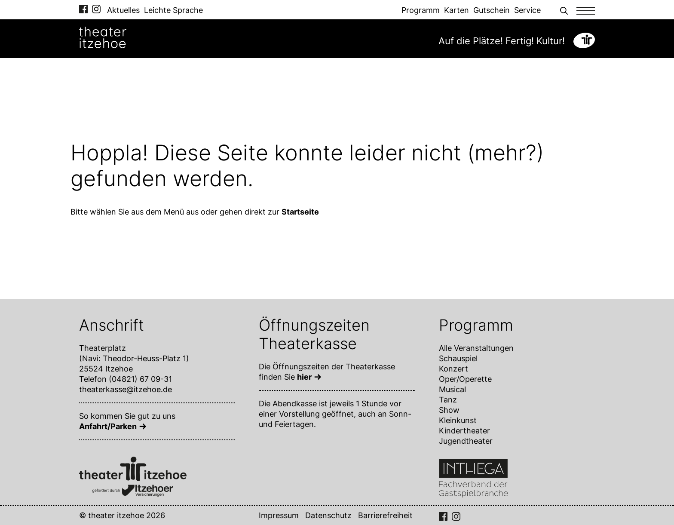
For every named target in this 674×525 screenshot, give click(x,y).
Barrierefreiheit (385, 515)
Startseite (300, 211)
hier (304, 376)
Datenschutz (328, 515)
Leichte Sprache (173, 10)
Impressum (279, 515)
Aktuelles (123, 10)
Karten (456, 10)
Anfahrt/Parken (108, 426)
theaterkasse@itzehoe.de (125, 389)
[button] (563, 10)
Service (527, 10)
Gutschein (491, 10)
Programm (420, 10)
